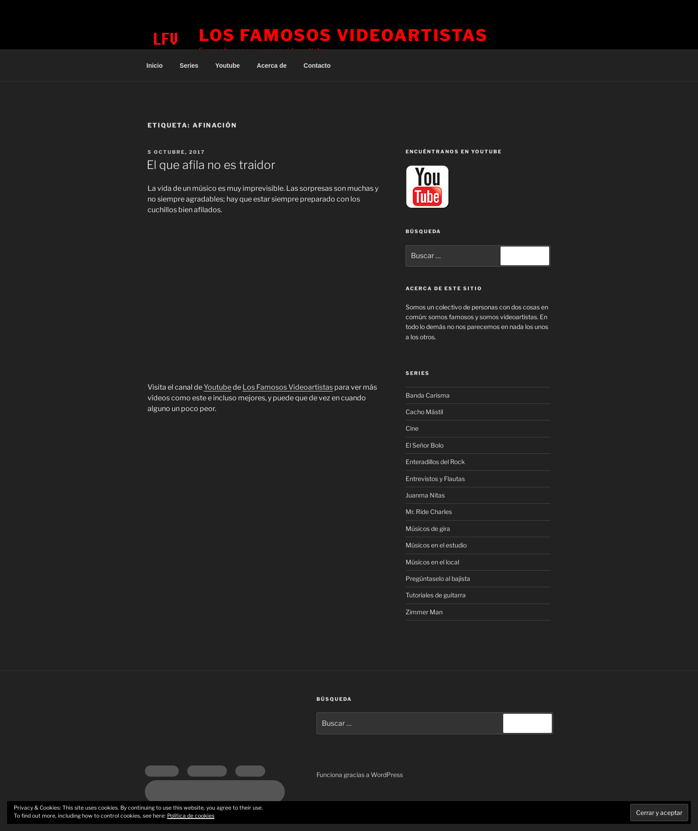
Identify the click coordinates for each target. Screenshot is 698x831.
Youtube (227, 65)
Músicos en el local (432, 562)
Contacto (317, 65)
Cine (412, 428)
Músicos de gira (428, 528)
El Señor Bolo (424, 445)
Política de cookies (190, 815)
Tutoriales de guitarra (436, 595)
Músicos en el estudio (436, 545)
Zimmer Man (424, 612)
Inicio (155, 65)
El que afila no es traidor (211, 165)
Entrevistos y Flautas (435, 478)
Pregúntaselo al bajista (438, 578)
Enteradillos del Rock (435, 461)
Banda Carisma (428, 395)
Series (189, 65)
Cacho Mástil (424, 412)
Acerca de (272, 65)
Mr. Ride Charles (429, 511)
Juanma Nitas (425, 495)
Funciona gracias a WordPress (359, 774)
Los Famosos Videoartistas (343, 35)
